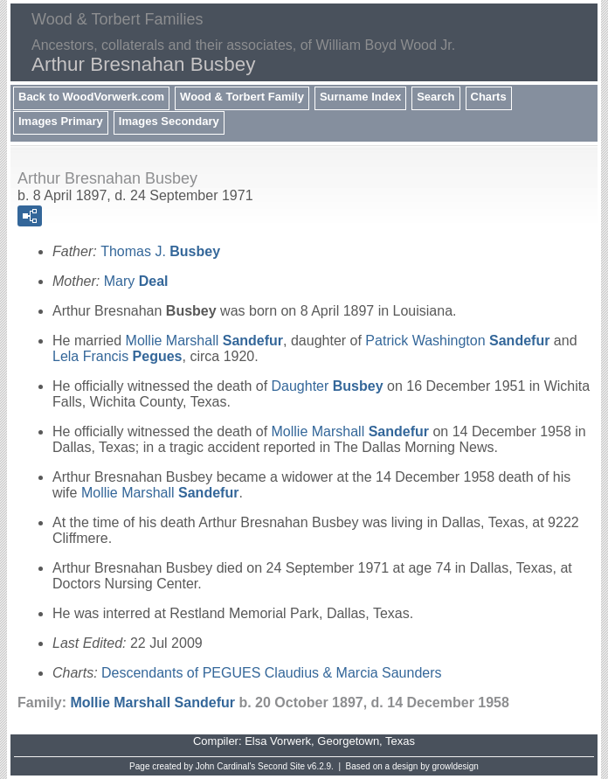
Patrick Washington (457, 340)
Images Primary (60, 121)
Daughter (327, 386)
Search (435, 96)
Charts (489, 96)
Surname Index (360, 96)
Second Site (281, 766)
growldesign (455, 766)
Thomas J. (160, 251)
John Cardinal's (226, 766)
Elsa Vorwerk (278, 741)
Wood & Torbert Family (242, 96)
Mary (136, 281)
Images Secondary (169, 121)
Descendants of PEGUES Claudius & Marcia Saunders (271, 672)
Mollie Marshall (204, 340)
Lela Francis (117, 356)
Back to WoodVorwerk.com (91, 96)
